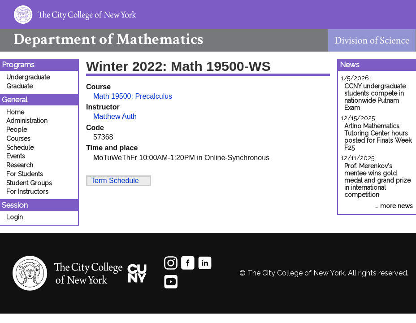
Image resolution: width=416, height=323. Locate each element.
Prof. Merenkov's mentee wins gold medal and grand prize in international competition (377, 180)
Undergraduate (28, 77)
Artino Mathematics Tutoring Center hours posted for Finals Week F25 (378, 136)
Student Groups (29, 183)
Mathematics (101, 39)
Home (15, 112)
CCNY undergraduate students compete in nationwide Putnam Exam (375, 97)
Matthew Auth (115, 116)
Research (19, 165)
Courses (18, 138)
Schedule (20, 147)
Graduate (19, 86)
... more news (393, 206)
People (16, 129)
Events (15, 156)
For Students (24, 174)
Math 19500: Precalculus (132, 96)
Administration (27, 120)
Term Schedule (115, 180)
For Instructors (27, 191)
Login (14, 217)
